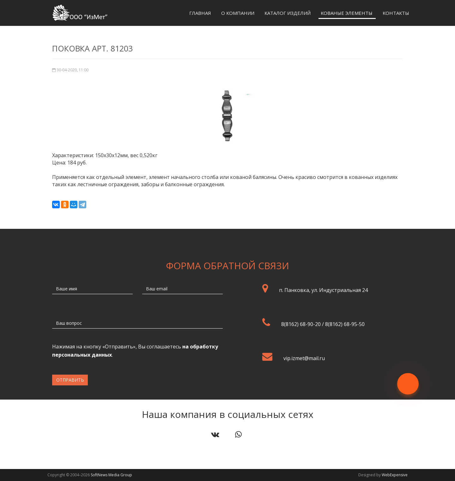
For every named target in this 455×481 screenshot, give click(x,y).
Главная (200, 13)
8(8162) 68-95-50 (345, 324)
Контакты (396, 13)
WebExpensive (395, 475)
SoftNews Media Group (111, 475)
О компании (237, 13)
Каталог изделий (287, 13)
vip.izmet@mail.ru (304, 358)
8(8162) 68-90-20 (301, 324)
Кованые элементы (347, 13)
